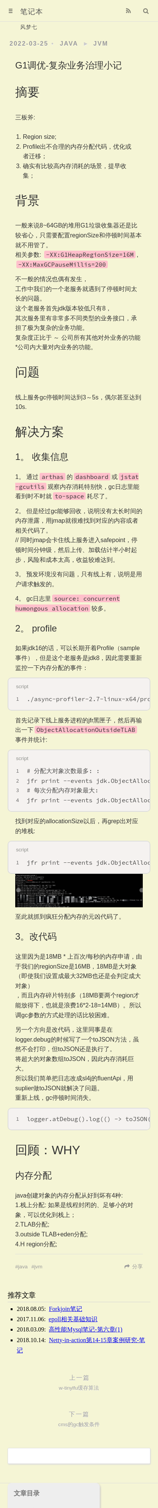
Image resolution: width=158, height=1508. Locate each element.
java (69, 43)
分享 (137, 1266)
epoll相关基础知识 (73, 1319)
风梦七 (28, 27)
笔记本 (31, 12)
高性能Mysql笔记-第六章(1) (85, 1329)
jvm (100, 43)
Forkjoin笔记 (65, 1309)
